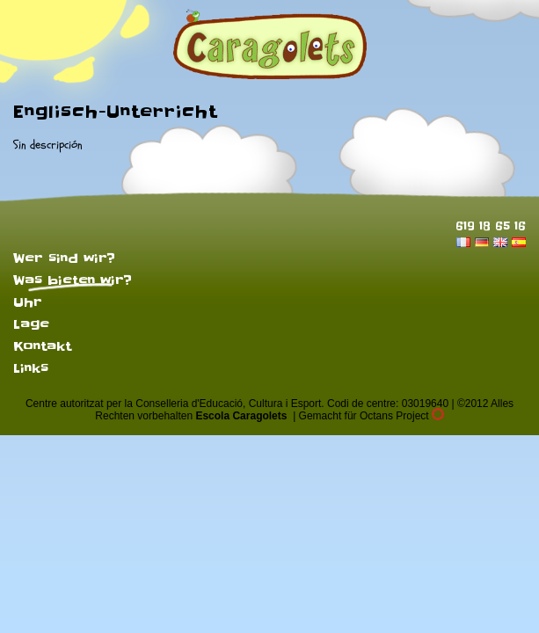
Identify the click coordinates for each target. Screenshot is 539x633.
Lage (31, 324)
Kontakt (42, 346)
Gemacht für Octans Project (371, 416)
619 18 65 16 (490, 225)
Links (30, 368)
